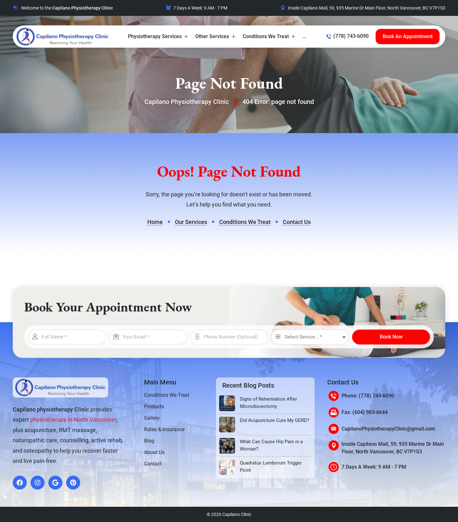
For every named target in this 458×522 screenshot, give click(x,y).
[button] (158, 36)
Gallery (152, 418)
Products (154, 406)
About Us (154, 452)
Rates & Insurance (164, 429)
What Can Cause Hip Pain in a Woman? (271, 445)
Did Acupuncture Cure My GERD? (274, 420)
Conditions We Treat (166, 395)
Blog (149, 441)
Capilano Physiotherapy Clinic (186, 101)
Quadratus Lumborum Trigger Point (271, 466)
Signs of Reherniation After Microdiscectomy (268, 402)
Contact (153, 464)
